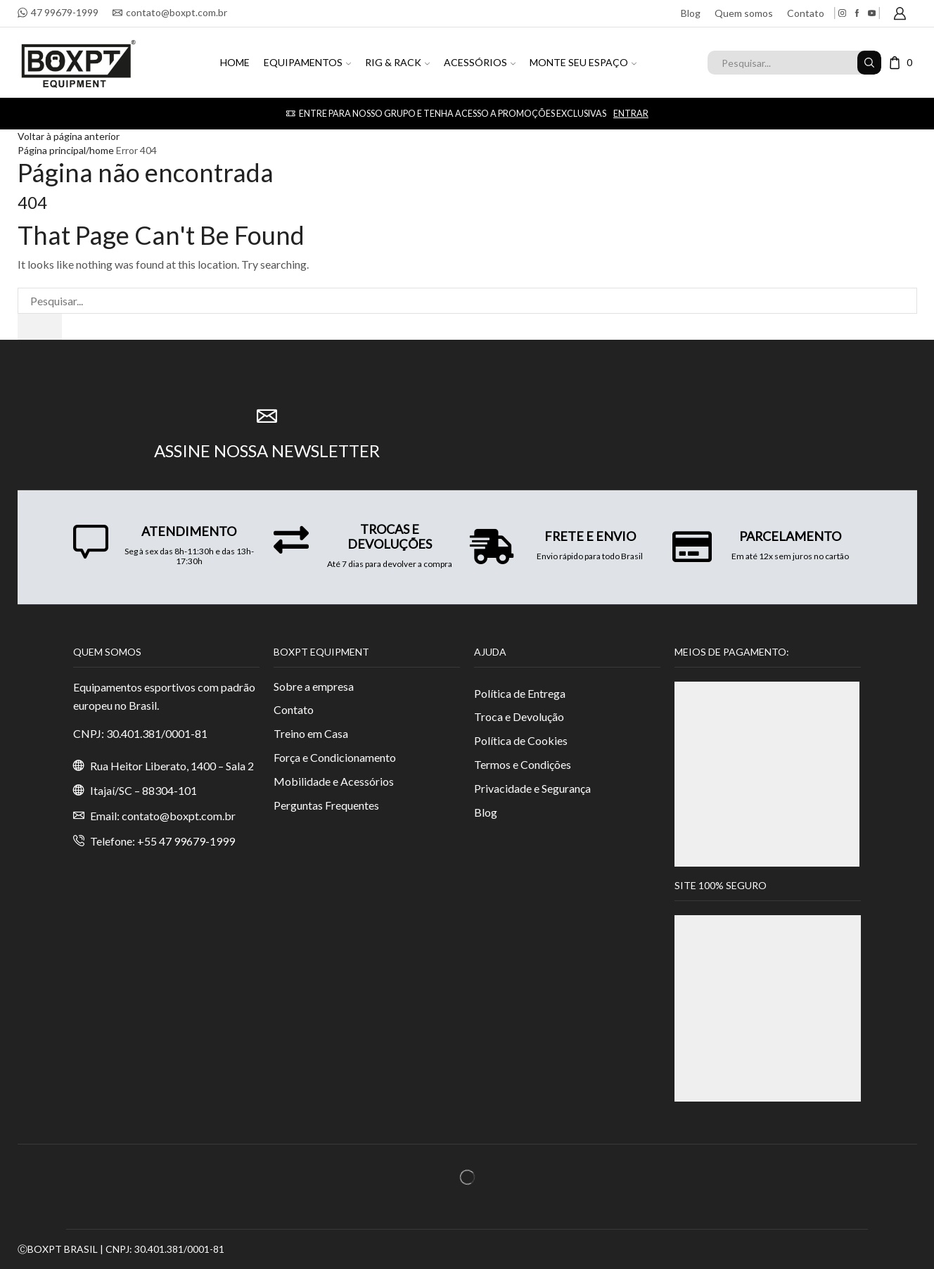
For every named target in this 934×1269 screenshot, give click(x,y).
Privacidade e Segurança (532, 788)
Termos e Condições (522, 764)
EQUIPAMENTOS (307, 62)
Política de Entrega (519, 693)
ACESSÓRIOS (480, 62)
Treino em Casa (311, 733)
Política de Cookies (521, 740)
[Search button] (869, 63)
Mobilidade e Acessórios (334, 781)
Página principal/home (66, 150)
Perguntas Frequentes (326, 805)
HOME (235, 62)
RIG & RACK (397, 62)
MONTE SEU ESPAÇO (583, 62)
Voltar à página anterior (69, 136)
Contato (805, 13)
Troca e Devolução (519, 716)
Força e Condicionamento (335, 757)
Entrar (630, 113)
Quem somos (744, 13)
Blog (690, 13)
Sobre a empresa (314, 686)
